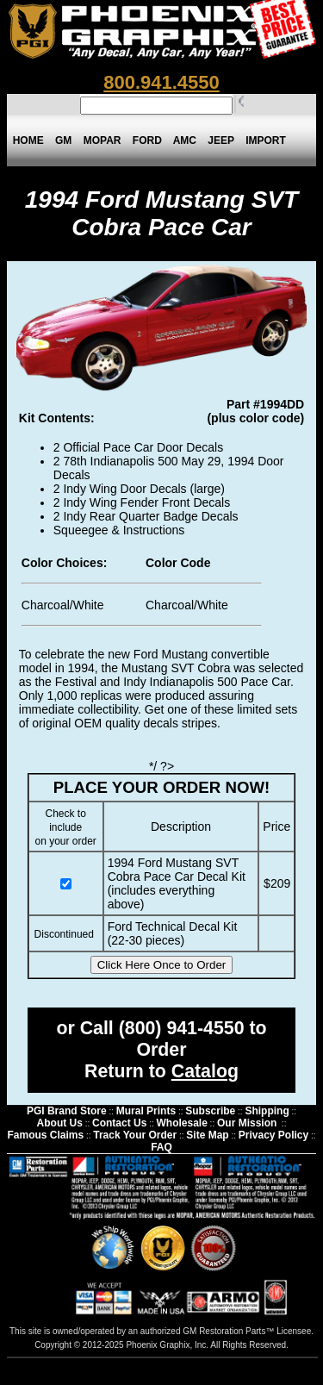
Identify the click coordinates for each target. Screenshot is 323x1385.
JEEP (221, 140)
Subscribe (210, 1111)
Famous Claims (45, 1135)
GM (63, 140)
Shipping (267, 1111)
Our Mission (246, 1123)
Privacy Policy (273, 1135)
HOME (28, 140)
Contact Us (119, 1123)
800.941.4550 (161, 82)
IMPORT (266, 140)
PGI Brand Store (67, 1111)
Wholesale (181, 1123)
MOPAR (102, 140)
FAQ (161, 1147)
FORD (147, 140)
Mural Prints (146, 1111)
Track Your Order (135, 1135)
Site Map (207, 1135)
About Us (60, 1123)
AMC (184, 140)
